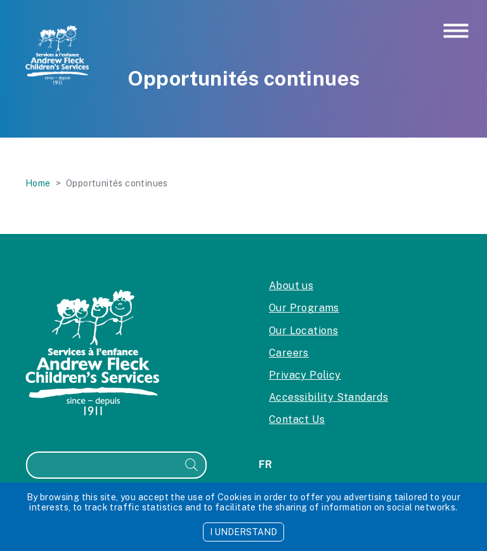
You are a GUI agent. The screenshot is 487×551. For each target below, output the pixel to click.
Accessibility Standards (328, 397)
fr (266, 464)
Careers (289, 353)
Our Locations (303, 331)
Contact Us (297, 419)
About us (291, 286)
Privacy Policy (305, 375)
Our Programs (304, 308)
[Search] (102, 465)
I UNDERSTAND (243, 532)
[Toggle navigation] (456, 31)
